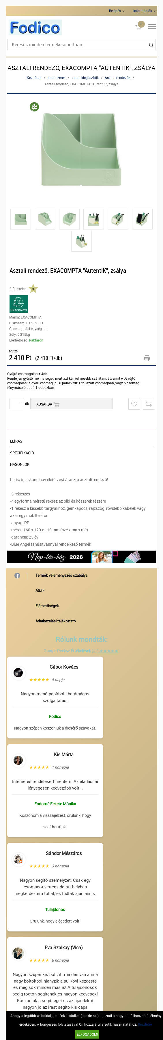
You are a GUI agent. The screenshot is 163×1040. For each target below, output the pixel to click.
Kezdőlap (34, 77)
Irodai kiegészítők (85, 77)
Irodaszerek (56, 77)
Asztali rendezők (117, 77)
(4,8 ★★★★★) (106, 650)
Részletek (145, 1024)
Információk (142, 10)
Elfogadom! (87, 1034)
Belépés (115, 10)
